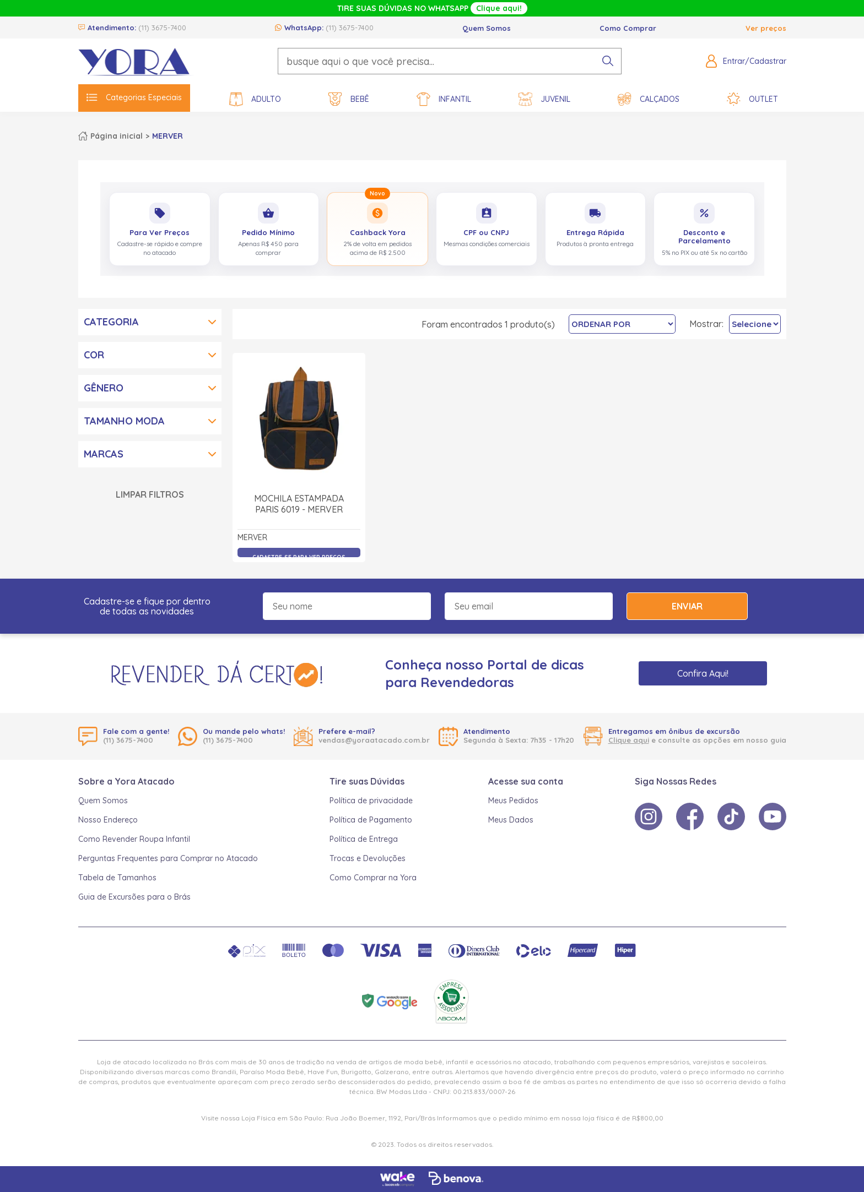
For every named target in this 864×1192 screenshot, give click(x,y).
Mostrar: (706, 323)
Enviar (687, 606)
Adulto (255, 99)
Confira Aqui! (702, 673)
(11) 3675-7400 (162, 27)
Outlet (752, 99)
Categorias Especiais (134, 97)
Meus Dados (510, 820)
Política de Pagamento (371, 820)
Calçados (648, 99)
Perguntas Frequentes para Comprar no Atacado (168, 858)
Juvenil (544, 99)
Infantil (444, 99)
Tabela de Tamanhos (117, 878)
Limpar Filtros (150, 494)
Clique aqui (628, 740)
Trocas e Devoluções (368, 858)
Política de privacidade (371, 800)
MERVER (167, 136)
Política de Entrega (364, 839)
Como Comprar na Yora (373, 878)
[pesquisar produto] (607, 61)
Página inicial (116, 136)
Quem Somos (486, 28)
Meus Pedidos (513, 800)
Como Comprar (628, 28)
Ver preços (766, 28)
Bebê (348, 99)
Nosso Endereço (108, 820)
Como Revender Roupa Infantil (134, 839)
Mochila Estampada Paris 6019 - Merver (299, 504)
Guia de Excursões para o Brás (134, 897)
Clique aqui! (499, 8)
